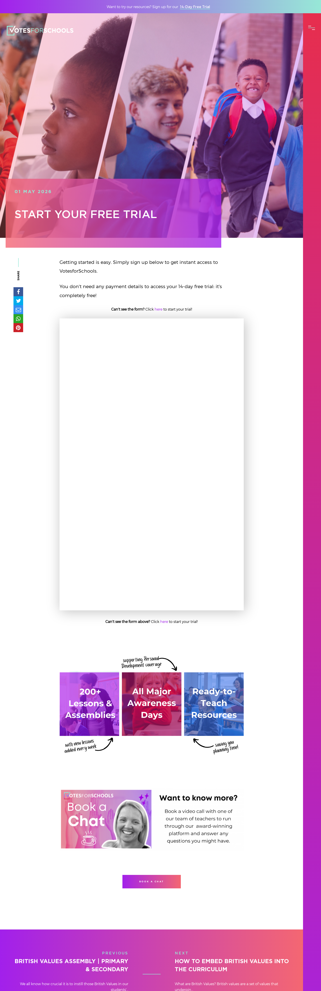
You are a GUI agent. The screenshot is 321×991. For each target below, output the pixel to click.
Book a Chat (151, 881)
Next (182, 953)
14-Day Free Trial (195, 6)
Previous (115, 953)
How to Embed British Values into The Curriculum (232, 965)
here (159, 309)
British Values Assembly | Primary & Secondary (71, 965)
